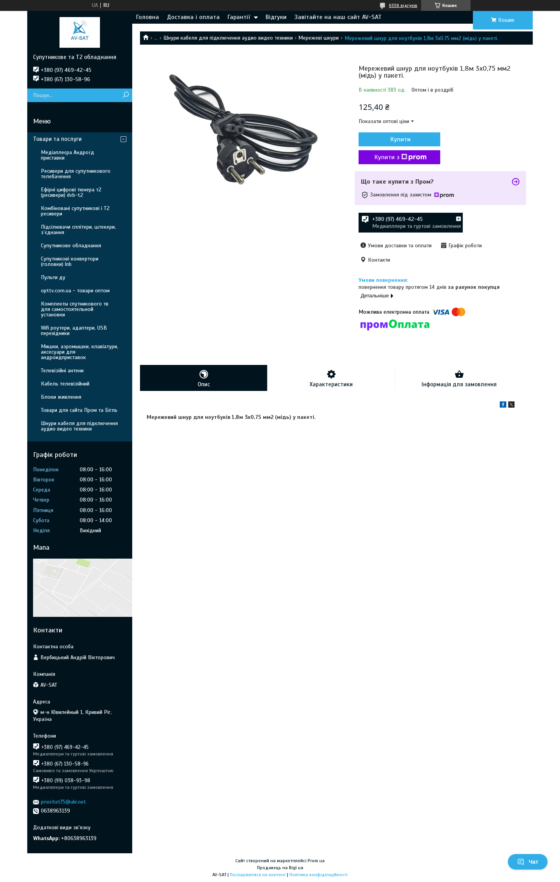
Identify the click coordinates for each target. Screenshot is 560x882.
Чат (527, 861)
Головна (147, 17)
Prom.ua (316, 860)
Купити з (400, 157)
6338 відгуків (403, 5)
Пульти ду (53, 277)
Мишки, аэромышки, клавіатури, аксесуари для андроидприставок (79, 352)
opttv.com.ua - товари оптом (75, 290)
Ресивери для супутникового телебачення (75, 174)
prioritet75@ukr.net (63, 802)
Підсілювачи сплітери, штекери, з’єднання (78, 230)
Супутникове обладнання (71, 245)
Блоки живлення (61, 397)
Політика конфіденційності (318, 874)
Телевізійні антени (62, 370)
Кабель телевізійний (65, 383)
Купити (400, 139)
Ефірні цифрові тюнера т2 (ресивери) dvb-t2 (71, 192)
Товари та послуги (57, 138)
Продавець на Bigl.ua (280, 867)
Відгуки (276, 17)
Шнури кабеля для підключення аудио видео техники (228, 38)
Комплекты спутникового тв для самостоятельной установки (74, 309)
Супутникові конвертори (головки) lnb (69, 261)
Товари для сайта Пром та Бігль (79, 410)
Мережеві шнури (318, 38)
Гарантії (239, 17)
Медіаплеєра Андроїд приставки (67, 155)
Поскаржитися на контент (258, 874)
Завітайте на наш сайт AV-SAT (338, 17)
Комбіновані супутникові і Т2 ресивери (75, 211)
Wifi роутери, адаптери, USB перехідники (74, 331)
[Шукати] (125, 95)
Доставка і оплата (193, 17)
